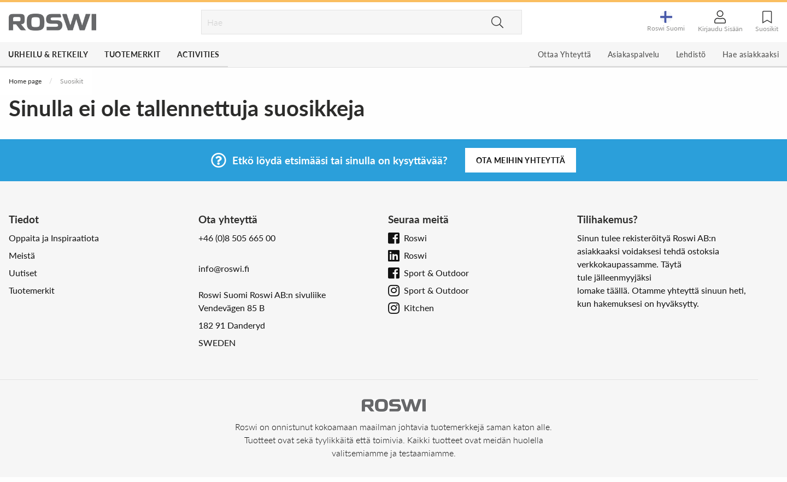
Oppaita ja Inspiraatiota (54, 238)
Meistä (22, 255)
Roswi (415, 238)
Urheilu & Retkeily (48, 54)
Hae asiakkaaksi (751, 54)
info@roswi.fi (223, 268)
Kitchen (419, 307)
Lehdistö (691, 54)
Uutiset (23, 272)
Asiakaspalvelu (634, 54)
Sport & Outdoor (436, 272)
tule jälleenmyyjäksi (614, 277)
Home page (25, 81)
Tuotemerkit (132, 54)
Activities (198, 54)
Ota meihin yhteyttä (521, 160)
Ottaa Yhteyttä (564, 54)
